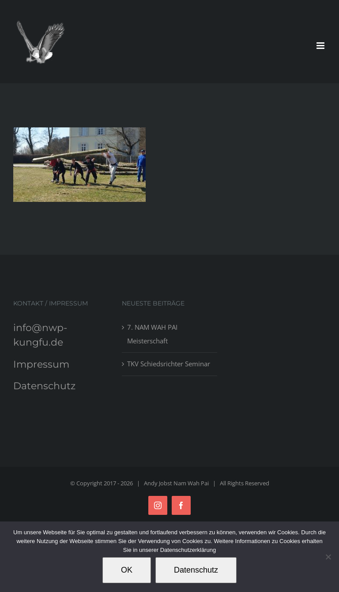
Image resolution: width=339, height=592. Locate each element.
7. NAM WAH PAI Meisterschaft (152, 334)
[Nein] (328, 556)
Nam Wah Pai (191, 483)
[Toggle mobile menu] (321, 45)
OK (126, 570)
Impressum (41, 364)
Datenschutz (44, 386)
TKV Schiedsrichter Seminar (168, 363)
